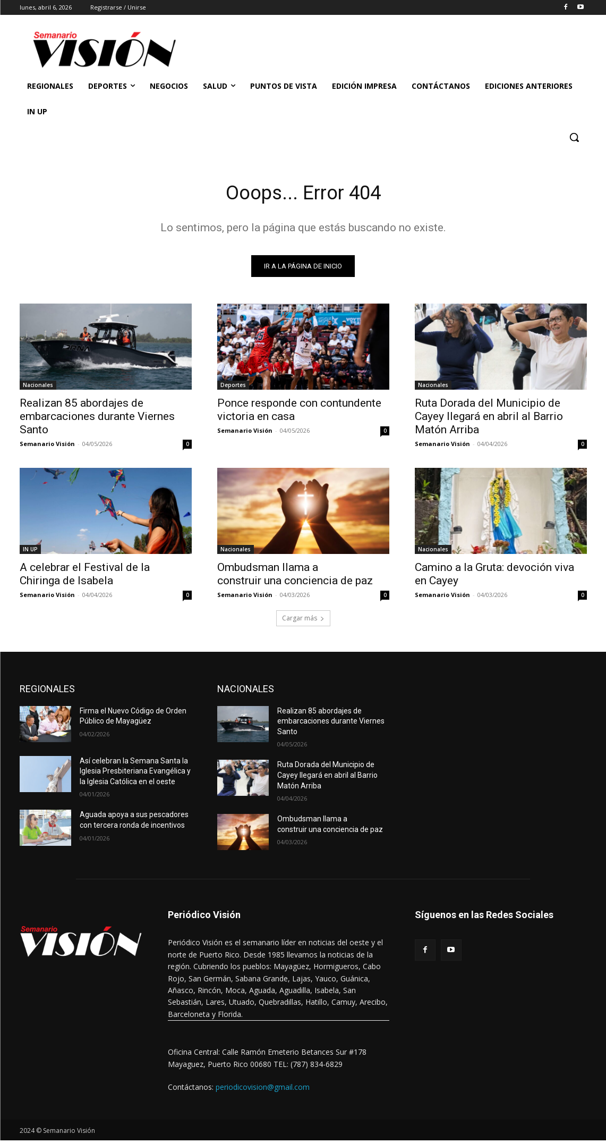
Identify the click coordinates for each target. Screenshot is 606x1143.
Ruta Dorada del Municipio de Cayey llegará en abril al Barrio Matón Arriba (489, 419)
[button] (574, 137)
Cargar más (303, 620)
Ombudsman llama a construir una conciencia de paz (295, 577)
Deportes (233, 387)
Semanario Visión (47, 446)
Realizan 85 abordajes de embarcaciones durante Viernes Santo (97, 419)
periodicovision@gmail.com (263, 1090)
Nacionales (38, 387)
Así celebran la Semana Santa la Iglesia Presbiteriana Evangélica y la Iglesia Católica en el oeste (135, 773)
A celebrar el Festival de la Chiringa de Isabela (85, 577)
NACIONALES (245, 691)
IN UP (30, 552)
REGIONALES (47, 691)
